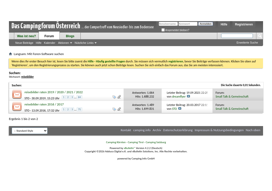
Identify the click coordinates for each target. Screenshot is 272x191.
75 (79, 109)
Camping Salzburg (156, 142)
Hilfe (224, 24)
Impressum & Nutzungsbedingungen (219, 130)
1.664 (150, 92)
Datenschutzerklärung (178, 130)
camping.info (141, 130)
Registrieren (244, 24)
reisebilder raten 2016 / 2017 (44, 104)
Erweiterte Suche (247, 42)
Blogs (70, 36)
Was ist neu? (26, 36)
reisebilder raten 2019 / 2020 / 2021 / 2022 (54, 92)
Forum (49, 36)
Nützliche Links (84, 42)
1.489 (150, 105)
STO (27, 98)
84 (79, 97)
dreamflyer (179, 96)
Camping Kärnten (116, 142)
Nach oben (253, 130)
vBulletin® (129, 148)
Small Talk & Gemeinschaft (232, 96)
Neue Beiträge (24, 42)
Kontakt (126, 130)
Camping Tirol (136, 142)
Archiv (157, 130)
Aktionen (63, 42)
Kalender (49, 42)
